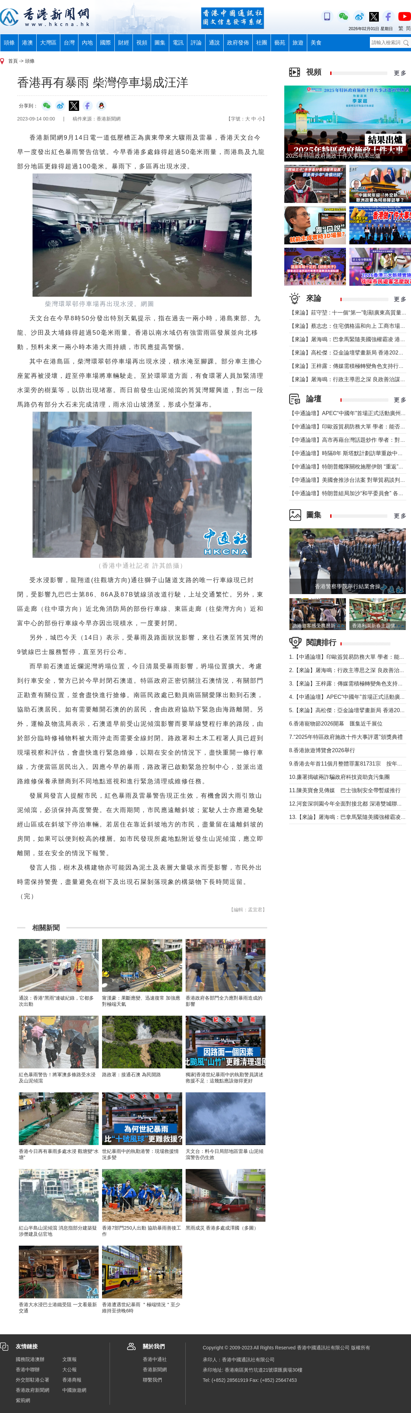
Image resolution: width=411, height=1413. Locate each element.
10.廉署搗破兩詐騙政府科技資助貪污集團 (339, 777)
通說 (214, 43)
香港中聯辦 (28, 1369)
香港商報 (72, 1380)
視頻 (141, 43)
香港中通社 (155, 1359)
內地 (87, 43)
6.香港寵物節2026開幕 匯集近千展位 (336, 724)
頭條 (9, 43)
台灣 (69, 43)
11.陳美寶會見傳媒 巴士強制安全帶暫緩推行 (345, 790)
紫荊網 (23, 1400)
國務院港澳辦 (30, 1359)
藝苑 (279, 43)
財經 (123, 43)
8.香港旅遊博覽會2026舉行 (322, 750)
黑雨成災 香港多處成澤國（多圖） (222, 1228)
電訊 (178, 43)
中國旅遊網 (74, 1390)
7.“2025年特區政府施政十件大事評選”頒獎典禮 (346, 737)
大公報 (69, 1369)
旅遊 (297, 43)
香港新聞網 (155, 1369)
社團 (261, 43)
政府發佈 (238, 43)
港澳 (27, 43)
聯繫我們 (152, 1380)
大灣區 (48, 43)
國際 (105, 43)
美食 (316, 43)
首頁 (13, 61)
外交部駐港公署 (32, 1380)
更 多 (400, 73)
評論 (196, 43)
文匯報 (69, 1359)
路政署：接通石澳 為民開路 (131, 1074)
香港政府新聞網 (32, 1390)
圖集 (159, 43)
